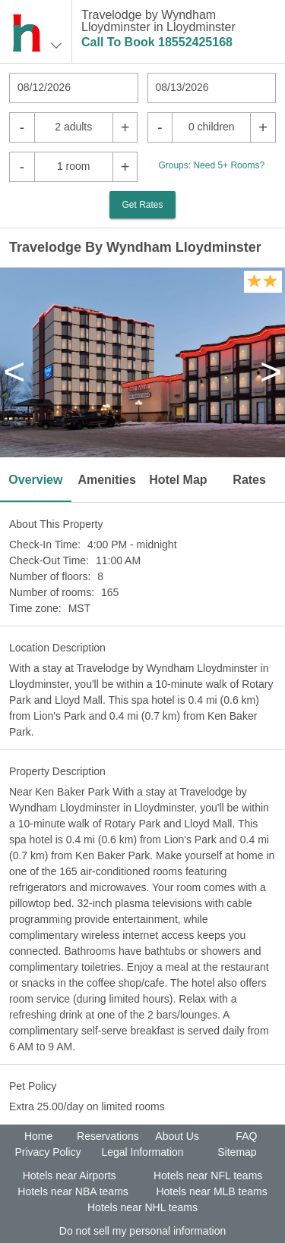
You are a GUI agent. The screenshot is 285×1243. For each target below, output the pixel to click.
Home (38, 1136)
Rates (249, 479)
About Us (177, 1136)
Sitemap (236, 1152)
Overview (35, 479)
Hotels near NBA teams (72, 1191)
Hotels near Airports (69, 1175)
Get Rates (142, 204)
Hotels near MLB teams (211, 1191)
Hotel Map (178, 479)
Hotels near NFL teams (208, 1175)
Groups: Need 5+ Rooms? (211, 165)
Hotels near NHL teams (142, 1207)
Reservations (108, 1136)
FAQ (246, 1136)
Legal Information (142, 1152)
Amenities (106, 479)
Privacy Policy (47, 1152)
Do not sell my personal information (142, 1231)
